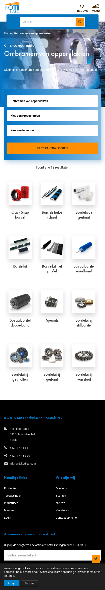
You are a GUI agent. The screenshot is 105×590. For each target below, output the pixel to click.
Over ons (61, 488)
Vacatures (62, 510)
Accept (11, 583)
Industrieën (11, 503)
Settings (29, 583)
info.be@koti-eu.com (23, 463)
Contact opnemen (67, 517)
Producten (10, 488)
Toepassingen (12, 495)
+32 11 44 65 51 (82, 7)
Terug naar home (21, 45)
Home (8, 33)
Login (7, 517)
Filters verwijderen (52, 148)
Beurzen (61, 495)
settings (9, 575)
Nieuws (60, 503)
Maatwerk (10, 510)
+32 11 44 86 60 (20, 455)
